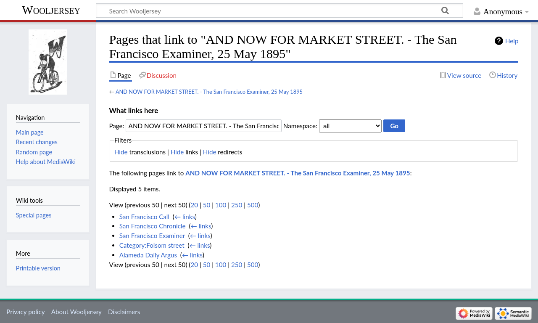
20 (194, 205)
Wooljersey (51, 9)
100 (220, 205)
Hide (121, 152)
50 (207, 205)
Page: (116, 126)
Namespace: (300, 126)
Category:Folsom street (152, 245)
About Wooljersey (76, 311)
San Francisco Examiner (152, 235)
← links (184, 216)
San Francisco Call (144, 216)
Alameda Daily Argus (148, 255)
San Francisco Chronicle (152, 226)
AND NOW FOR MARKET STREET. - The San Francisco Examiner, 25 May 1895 (209, 91)
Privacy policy (25, 311)
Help (511, 41)
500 (252, 205)
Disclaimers (124, 311)
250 (236, 205)
